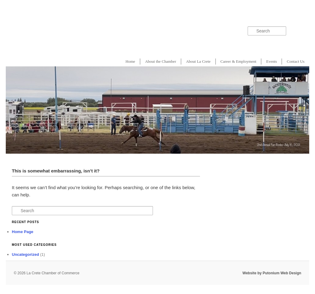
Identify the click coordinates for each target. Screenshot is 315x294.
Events (271, 61)
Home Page (22, 231)
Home (130, 61)
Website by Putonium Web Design (271, 273)
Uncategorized (25, 254)
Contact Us (295, 61)
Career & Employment (238, 61)
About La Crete (198, 61)
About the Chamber (160, 61)
